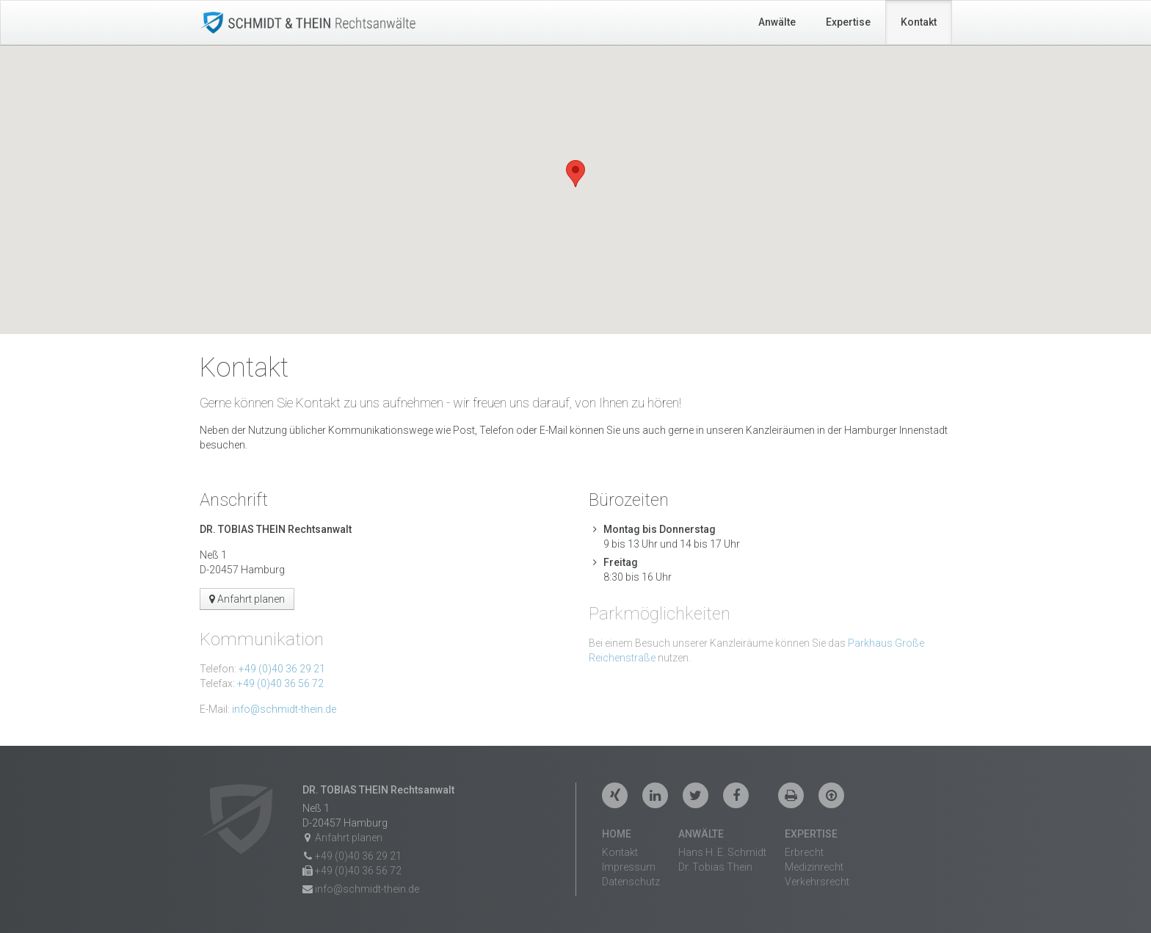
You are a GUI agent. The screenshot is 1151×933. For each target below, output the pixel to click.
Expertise (848, 22)
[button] (575, 173)
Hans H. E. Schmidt (722, 852)
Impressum (629, 867)
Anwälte (777, 22)
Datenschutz (631, 881)
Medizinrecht (814, 867)
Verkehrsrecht (817, 881)
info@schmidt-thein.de (284, 709)
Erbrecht (804, 852)
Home (616, 834)
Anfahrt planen (247, 599)
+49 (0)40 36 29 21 (282, 669)
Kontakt (919, 22)
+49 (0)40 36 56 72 (280, 683)
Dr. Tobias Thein (715, 867)
